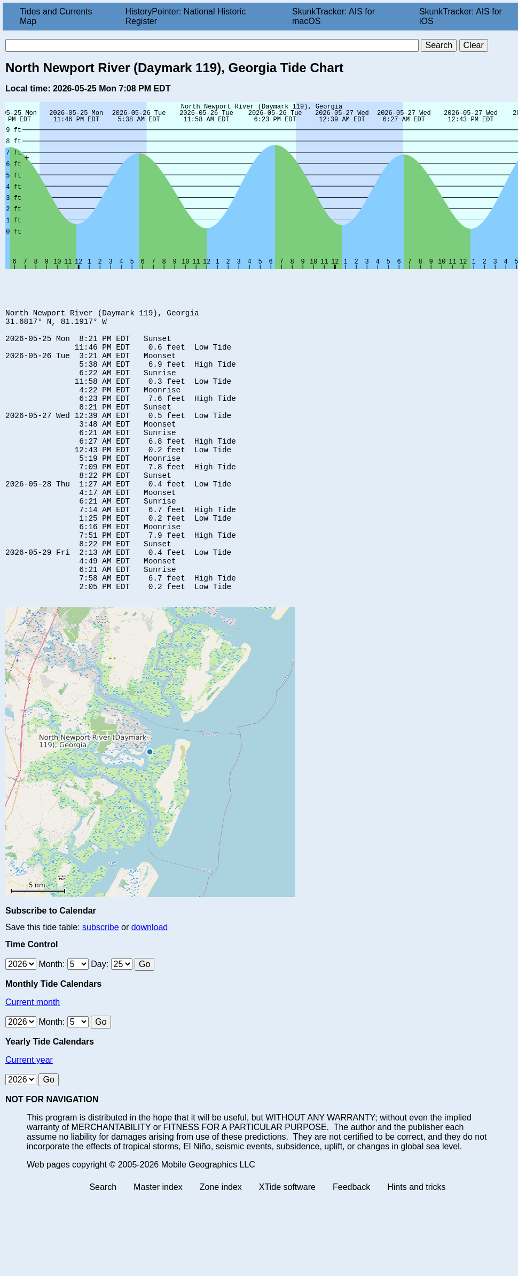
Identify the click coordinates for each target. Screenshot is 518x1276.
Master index (158, 1239)
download (149, 980)
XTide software (287, 1239)
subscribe (100, 980)
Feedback (351, 1239)
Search (102, 1239)
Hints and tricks (416, 1239)
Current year (29, 1112)
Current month (32, 1055)
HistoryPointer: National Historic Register (185, 16)
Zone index (221, 1239)
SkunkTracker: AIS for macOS (333, 16)
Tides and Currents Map (56, 16)
